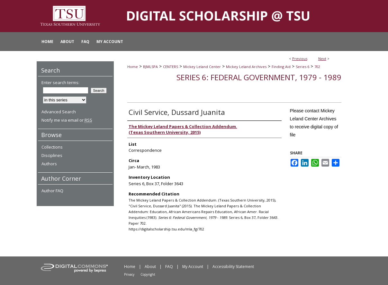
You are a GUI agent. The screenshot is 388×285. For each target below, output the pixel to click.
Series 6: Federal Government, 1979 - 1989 (258, 77)
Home (132, 66)
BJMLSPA (150, 66)
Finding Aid (281, 66)
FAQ (169, 266)
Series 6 (302, 66)
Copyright (147, 274)
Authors (49, 164)
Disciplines (51, 155)
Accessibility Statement (233, 266)
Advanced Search (58, 112)
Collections (52, 147)
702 (317, 66)
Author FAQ (52, 191)
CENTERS (170, 66)
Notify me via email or (66, 120)
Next (322, 58)
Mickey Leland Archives (246, 66)
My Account (192, 266)
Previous (299, 58)
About (150, 266)
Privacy (129, 274)
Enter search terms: (60, 82)
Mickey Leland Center (202, 66)
